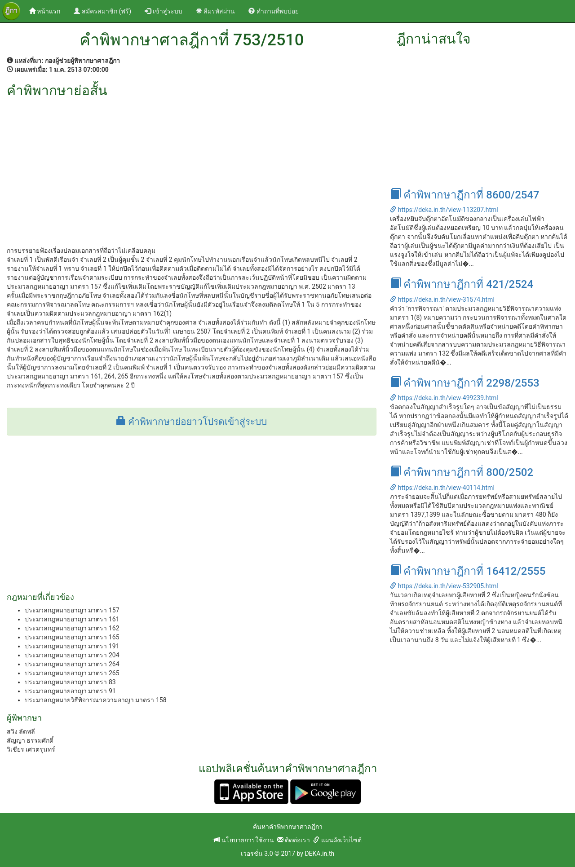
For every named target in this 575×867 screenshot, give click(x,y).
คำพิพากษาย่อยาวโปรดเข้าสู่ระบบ (191, 421)
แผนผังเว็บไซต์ (337, 840)
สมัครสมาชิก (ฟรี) (102, 11)
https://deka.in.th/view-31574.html (442, 299)
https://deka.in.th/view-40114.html (442, 487)
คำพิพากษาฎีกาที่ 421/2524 (461, 284)
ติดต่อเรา (293, 840)
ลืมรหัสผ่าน (215, 11)
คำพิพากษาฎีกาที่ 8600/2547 (464, 195)
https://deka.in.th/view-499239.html (444, 397)
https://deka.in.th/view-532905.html (444, 586)
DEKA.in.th (319, 853)
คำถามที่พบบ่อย (273, 11)
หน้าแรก (48, 10)
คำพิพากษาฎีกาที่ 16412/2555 (467, 571)
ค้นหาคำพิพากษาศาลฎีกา (288, 826)
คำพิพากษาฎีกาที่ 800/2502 (461, 472)
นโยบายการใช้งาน (243, 840)
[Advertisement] (191, 165)
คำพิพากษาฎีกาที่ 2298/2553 (464, 383)
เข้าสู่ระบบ (163, 11)
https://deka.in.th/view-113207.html (444, 209)
